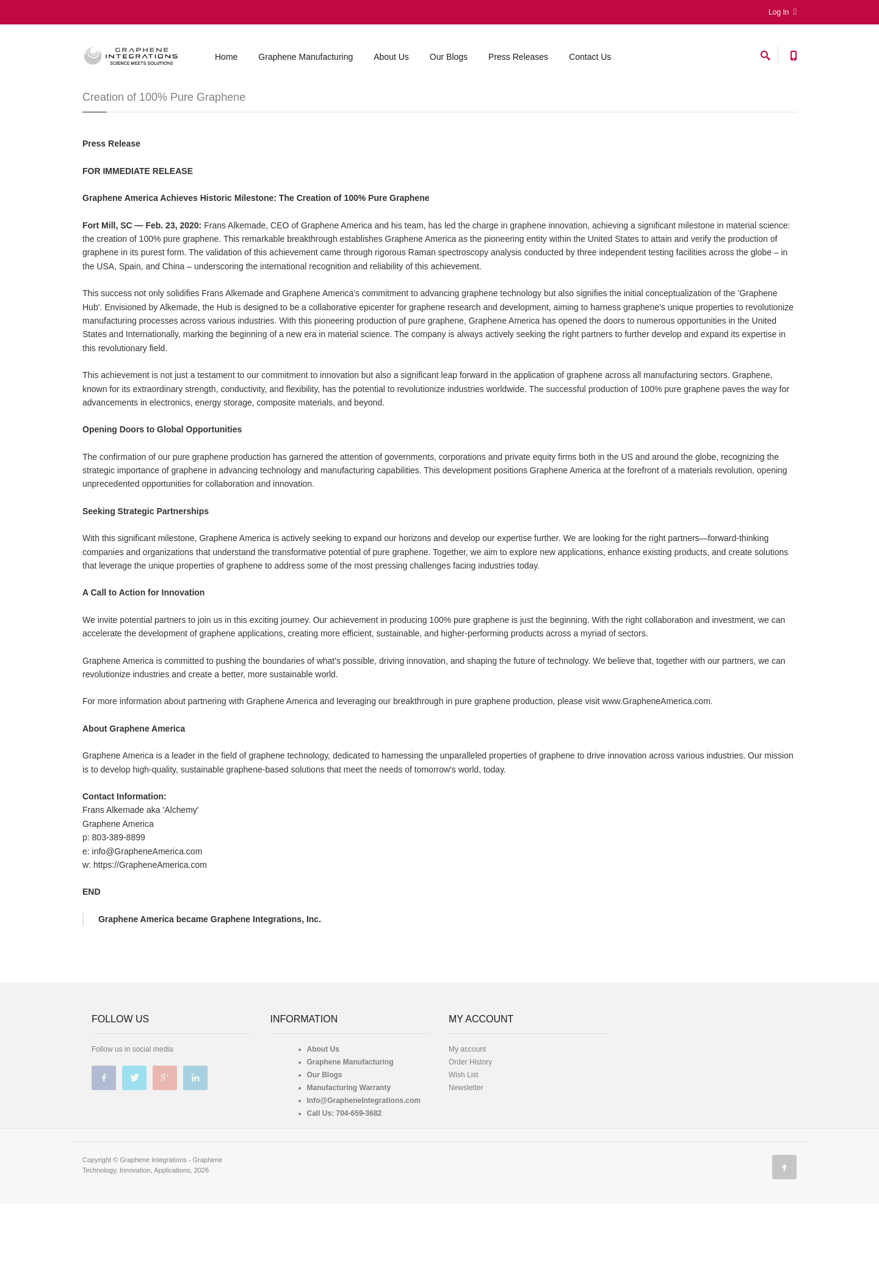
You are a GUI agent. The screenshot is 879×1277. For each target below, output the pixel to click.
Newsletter (466, 1161)
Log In (783, 11)
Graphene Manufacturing (305, 57)
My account (467, 1122)
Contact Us (590, 57)
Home (226, 57)
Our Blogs (449, 57)
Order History (470, 1135)
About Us (391, 57)
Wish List (464, 1148)
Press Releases (518, 57)
